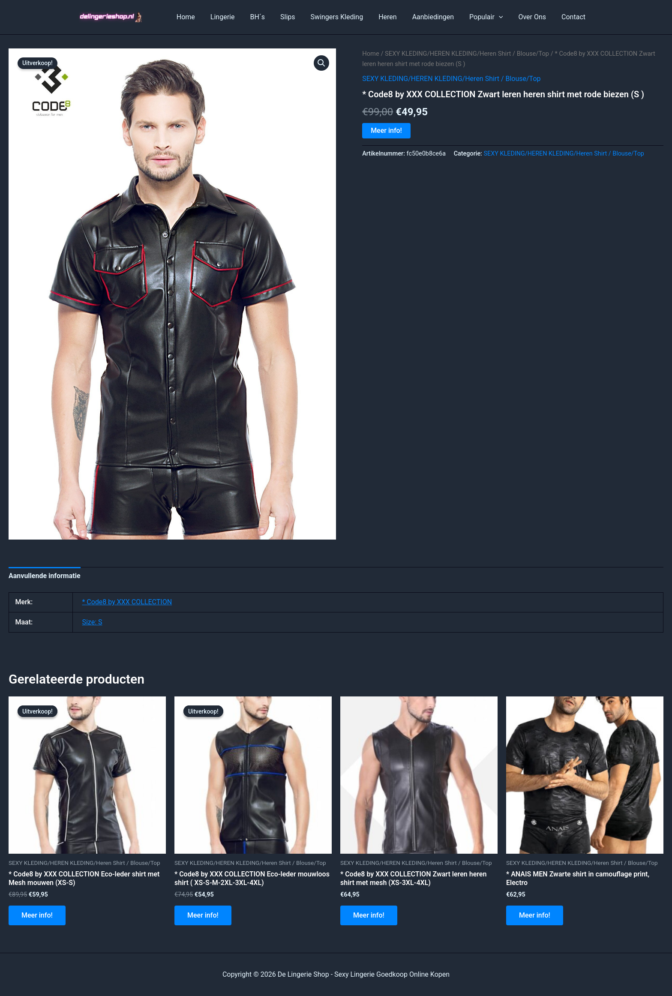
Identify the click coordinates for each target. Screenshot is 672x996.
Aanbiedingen (439, 17)
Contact (574, 17)
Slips (298, 17)
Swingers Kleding (346, 17)
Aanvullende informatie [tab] (45, 576)
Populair (490, 17)
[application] (503, 17)
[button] (321, 63)
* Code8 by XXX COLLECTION (127, 602)
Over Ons (535, 17)
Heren (395, 17)
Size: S (92, 622)
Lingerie (237, 17)
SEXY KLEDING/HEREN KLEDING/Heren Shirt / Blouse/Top (467, 53)
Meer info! (386, 130)
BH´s (270, 17)
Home (202, 17)
